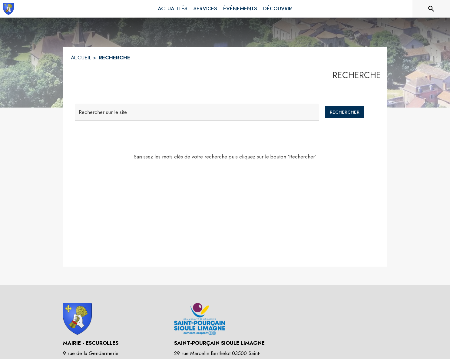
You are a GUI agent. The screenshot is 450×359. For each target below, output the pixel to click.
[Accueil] (8, 9)
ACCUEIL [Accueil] (81, 57)
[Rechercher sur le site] (431, 9)
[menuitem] (172, 9)
